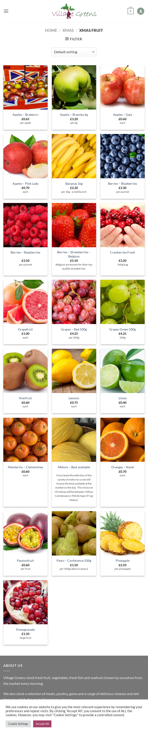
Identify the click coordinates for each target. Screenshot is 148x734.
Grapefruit (25, 329)
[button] (6, 11)
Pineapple (123, 560)
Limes (123, 398)
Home (51, 30)
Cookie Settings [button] (18, 724)
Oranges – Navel (122, 467)
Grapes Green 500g (122, 329)
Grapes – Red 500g (74, 329)
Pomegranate (25, 629)
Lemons (74, 398)
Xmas (68, 30)
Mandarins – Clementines (25, 467)
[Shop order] (74, 51)
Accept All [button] (42, 724)
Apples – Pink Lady (25, 183)
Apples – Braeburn (25, 114)
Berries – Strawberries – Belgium (74, 254)
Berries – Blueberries (122, 183)
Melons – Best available (74, 467)
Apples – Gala (122, 114)
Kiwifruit (25, 398)
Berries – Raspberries (25, 252)
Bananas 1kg (74, 183)
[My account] (140, 11)
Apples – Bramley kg (74, 114)
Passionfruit (25, 560)
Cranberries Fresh (122, 252)
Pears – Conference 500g (74, 560)
